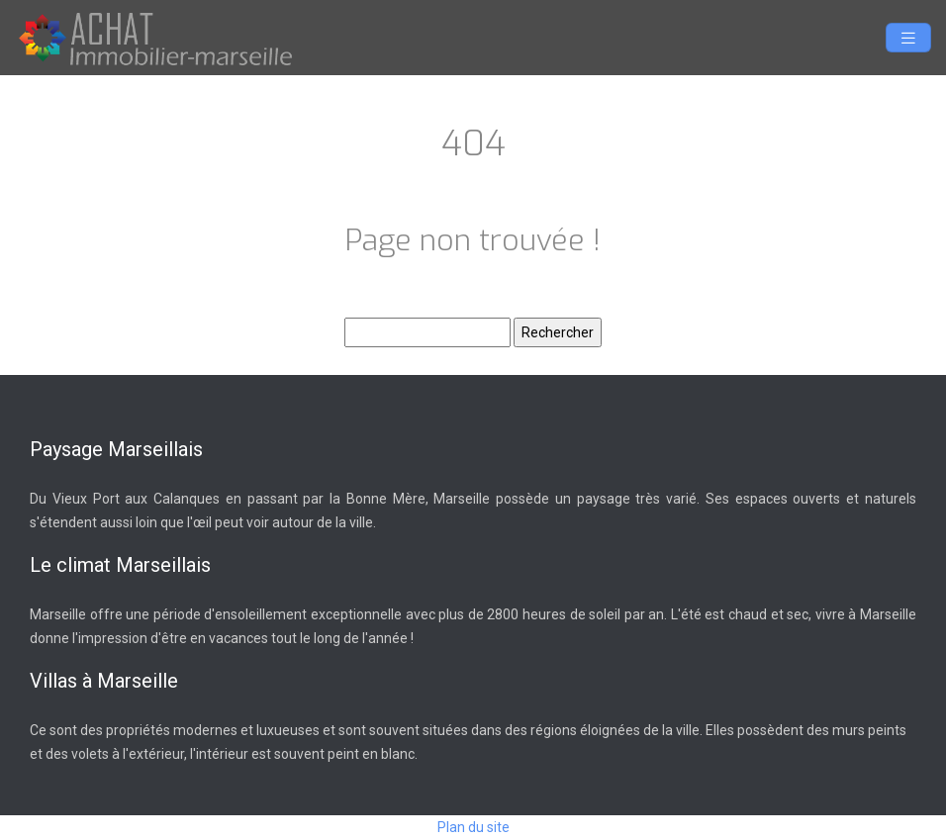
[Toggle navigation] (908, 38)
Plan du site (473, 827)
